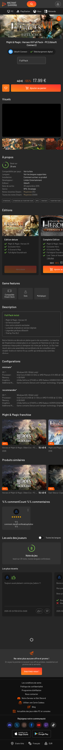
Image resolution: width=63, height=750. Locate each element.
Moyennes (28, 192)
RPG (25, 189)
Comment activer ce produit (35, 177)
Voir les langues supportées (35, 174)
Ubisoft (27, 183)
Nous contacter (31, 694)
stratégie (6, 201)
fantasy (44, 201)
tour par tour (55, 201)
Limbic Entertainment (33, 180)
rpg (37, 201)
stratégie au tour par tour (23, 201)
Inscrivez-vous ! (31, 671)
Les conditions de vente (31, 683)
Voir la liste (28, 171)
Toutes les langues (49, 537)
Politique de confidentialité (31, 686)
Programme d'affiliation (31, 690)
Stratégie (32, 189)
